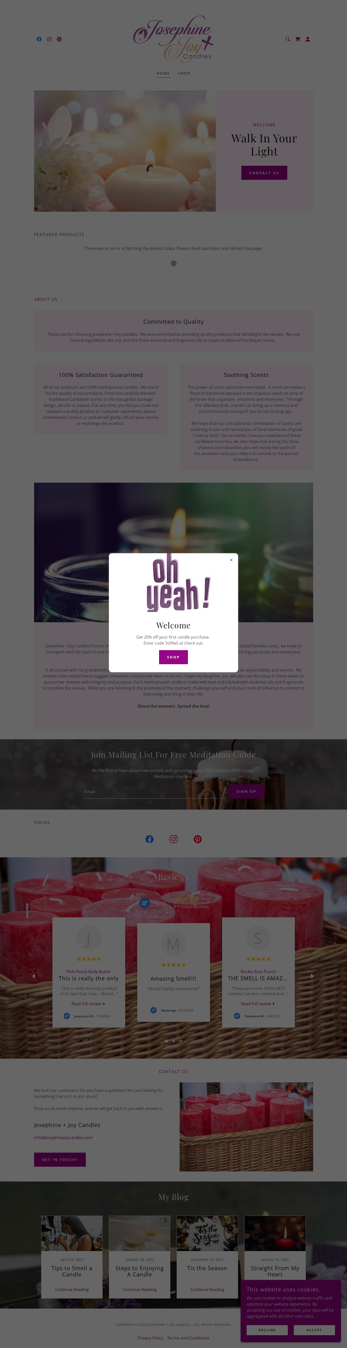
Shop (173, 657)
